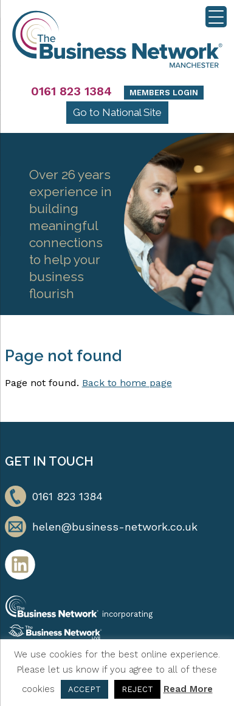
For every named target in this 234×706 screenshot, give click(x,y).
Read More (188, 689)
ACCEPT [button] (84, 689)
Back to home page (127, 383)
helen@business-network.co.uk (115, 526)
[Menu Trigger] (216, 16)
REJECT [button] (137, 689)
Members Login (163, 92)
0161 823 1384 (71, 91)
